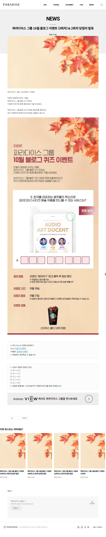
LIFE (81, 5)
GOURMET (70, 5)
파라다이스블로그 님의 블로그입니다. (22, 504)
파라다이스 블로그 (18, 501)
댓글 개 (9, 491)
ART (45, 5)
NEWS (91, 5)
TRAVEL (56, 5)
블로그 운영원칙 (97, 527)
